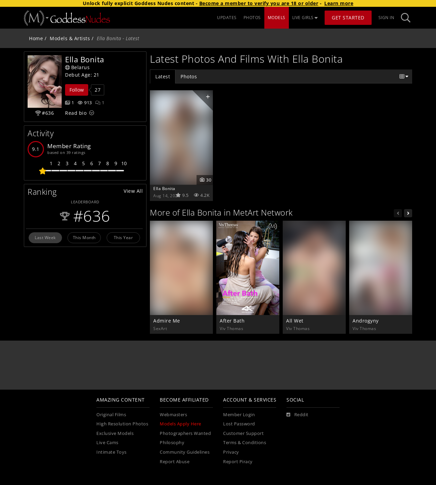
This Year (123, 237)
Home (36, 38)
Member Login (239, 415)
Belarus (77, 67)
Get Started (348, 17)
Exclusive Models (115, 433)
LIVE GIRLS (305, 17)
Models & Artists (70, 38)
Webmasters (173, 415)
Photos (189, 76)
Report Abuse (174, 462)
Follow (76, 90)
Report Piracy (238, 462)
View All (133, 191)
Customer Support (243, 433)
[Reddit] (297, 415)
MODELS (276, 17)
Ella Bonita (164, 188)
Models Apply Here (180, 424)
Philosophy (172, 442)
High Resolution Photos (122, 424)
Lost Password (239, 424)
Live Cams (107, 442)
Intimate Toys (111, 452)
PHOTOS (252, 17)
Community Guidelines (184, 452)
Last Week (45, 237)
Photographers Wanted (185, 433)
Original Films (111, 415)
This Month (84, 237)
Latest (162, 76)
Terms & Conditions (244, 442)
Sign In (386, 17)
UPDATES (227, 17)
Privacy (231, 452)
